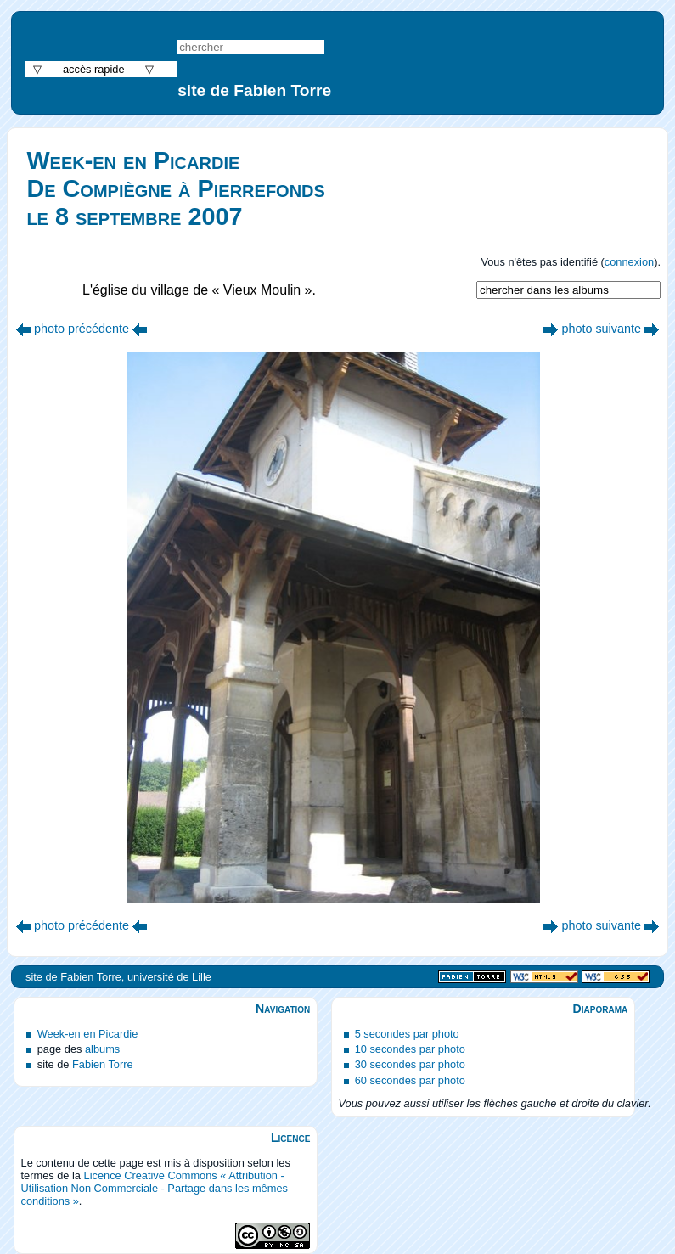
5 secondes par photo (407, 1033)
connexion (629, 262)
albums (102, 1049)
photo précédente (81, 328)
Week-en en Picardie (87, 1033)
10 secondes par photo (410, 1049)
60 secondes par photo (410, 1080)
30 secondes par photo (410, 1064)
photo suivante (601, 328)
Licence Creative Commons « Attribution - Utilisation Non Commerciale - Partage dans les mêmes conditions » (154, 1188)
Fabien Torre (102, 1064)
